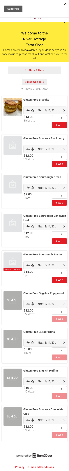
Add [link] (59, 125)
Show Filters (34, 70)
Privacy (19, 467)
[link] (45, 110)
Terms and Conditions (40, 467)
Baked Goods (34, 81)
